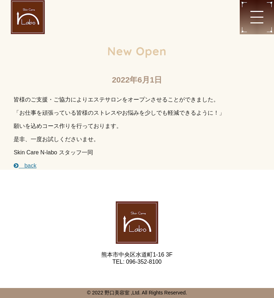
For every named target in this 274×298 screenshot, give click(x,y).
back (25, 166)
